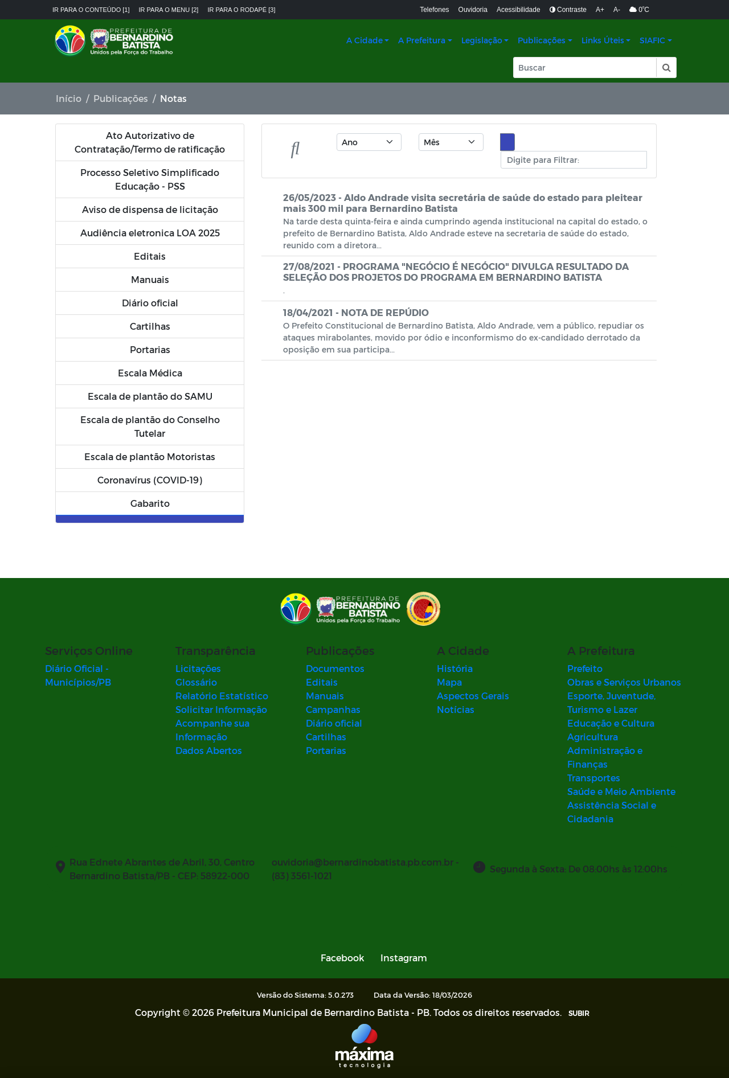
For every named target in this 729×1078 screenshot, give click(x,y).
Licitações (198, 668)
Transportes (593, 777)
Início (68, 98)
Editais (322, 682)
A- (616, 10)
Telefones (434, 10)
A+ (600, 10)
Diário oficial (334, 723)
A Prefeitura (421, 40)
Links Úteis (602, 40)
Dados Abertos (208, 750)
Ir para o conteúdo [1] (91, 9)
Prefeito (585, 668)
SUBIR (578, 1013)
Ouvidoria (473, 10)
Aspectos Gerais (473, 695)
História (455, 668)
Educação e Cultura (610, 723)
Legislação (481, 40)
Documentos (335, 668)
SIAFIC (652, 40)
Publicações (542, 40)
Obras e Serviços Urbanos (624, 682)
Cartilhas (326, 736)
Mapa (449, 682)
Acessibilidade (518, 10)
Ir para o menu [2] (169, 9)
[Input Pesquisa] (585, 67)
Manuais (325, 695)
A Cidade (364, 40)
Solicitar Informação (221, 709)
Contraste (568, 10)
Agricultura (592, 736)
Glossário (196, 682)
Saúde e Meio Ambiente (621, 791)
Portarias (326, 750)
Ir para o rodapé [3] (241, 9)
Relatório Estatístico (221, 695)
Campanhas (333, 709)
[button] (665, 67)
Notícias (455, 709)
